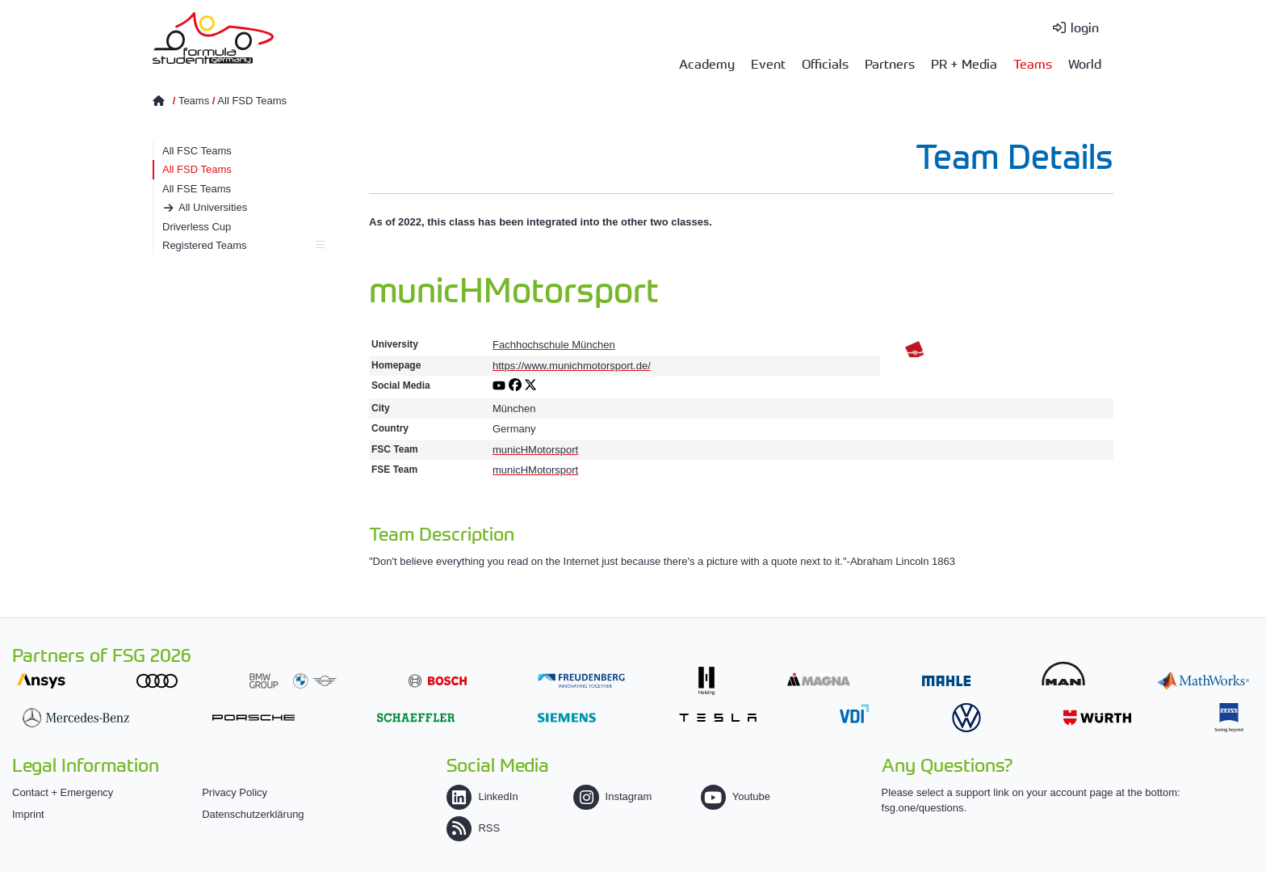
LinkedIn (482, 796)
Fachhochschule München (554, 345)
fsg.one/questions (923, 808)
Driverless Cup (196, 227)
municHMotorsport (535, 450)
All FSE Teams (196, 189)
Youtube (735, 796)
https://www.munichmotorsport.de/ (572, 366)
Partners (890, 63)
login (1085, 27)
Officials (825, 63)
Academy (707, 63)
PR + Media (964, 63)
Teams (1032, 63)
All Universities (212, 207)
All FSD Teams (252, 101)
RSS (473, 828)
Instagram (612, 796)
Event (768, 63)
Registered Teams (243, 245)
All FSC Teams (197, 151)
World (1084, 63)
